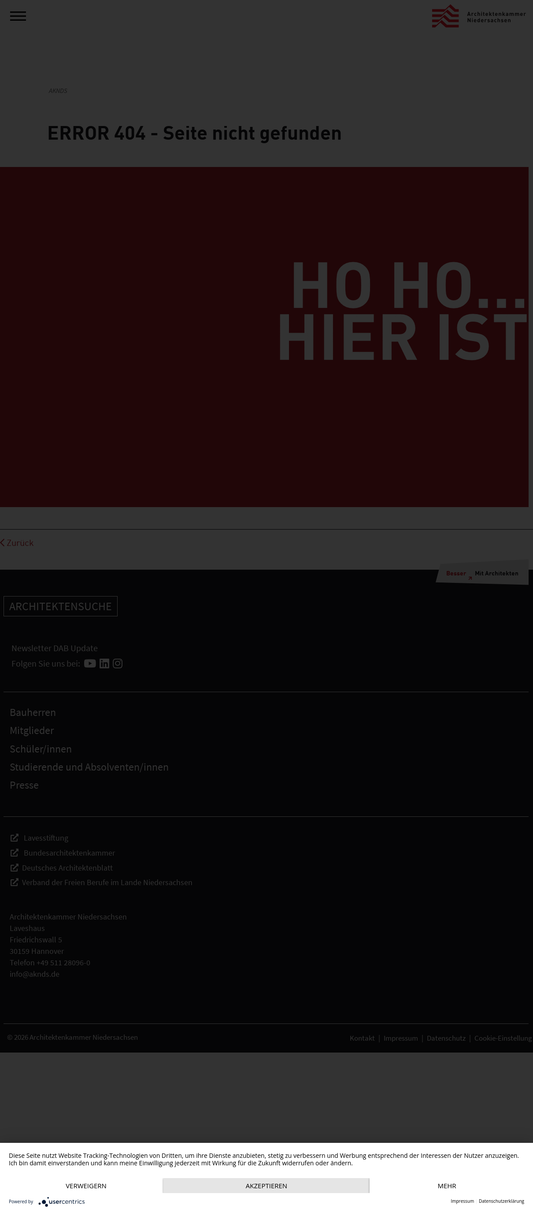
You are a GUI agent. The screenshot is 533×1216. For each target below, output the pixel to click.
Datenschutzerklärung (501, 1201)
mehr (87, 1185)
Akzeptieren (268, 1170)
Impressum (462, 1201)
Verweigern (87, 1170)
